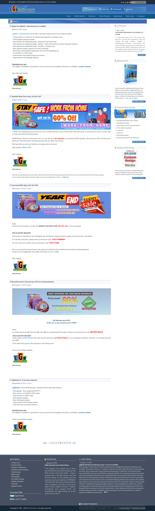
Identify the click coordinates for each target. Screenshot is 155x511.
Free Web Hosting (17, 506)
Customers (129, 9)
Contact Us (104, 9)
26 (74, 443)
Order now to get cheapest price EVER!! (61, 323)
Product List (15, 489)
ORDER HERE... (27, 148)
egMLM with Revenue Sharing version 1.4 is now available (98, 491)
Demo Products (104, 16)
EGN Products (79, 16)
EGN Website (28, 338)
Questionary (118, 16)
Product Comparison (18, 494)
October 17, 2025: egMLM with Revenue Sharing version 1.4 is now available (33, 2)
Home (69, 16)
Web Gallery (15, 503)
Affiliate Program (17, 508)
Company (141, 16)
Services (92, 16)
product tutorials (85, 67)
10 (69, 443)
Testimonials (117, 9)
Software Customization (20, 496)
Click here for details (131, 98)
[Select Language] (138, 2)
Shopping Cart (92, 9)
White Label (129, 16)
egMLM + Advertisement (21, 34)
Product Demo (16, 492)
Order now (65, 177)
